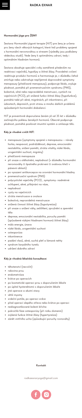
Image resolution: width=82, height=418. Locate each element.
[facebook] (36, 394)
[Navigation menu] (5, 5)
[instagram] (46, 394)
